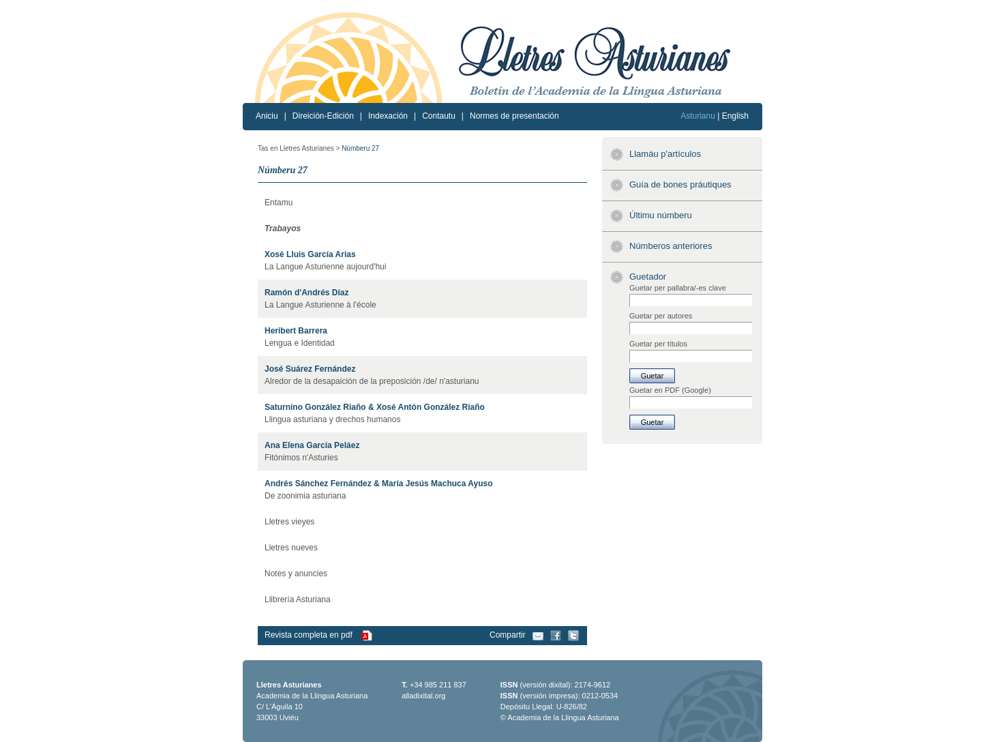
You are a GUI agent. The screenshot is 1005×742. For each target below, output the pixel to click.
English (735, 116)
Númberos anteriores (670, 246)
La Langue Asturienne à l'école (320, 305)
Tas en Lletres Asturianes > (299, 148)
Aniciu (267, 116)
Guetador (647, 276)
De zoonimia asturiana (305, 496)
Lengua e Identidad (300, 343)
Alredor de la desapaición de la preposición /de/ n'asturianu (372, 381)
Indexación (388, 116)
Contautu (438, 116)
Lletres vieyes (289, 521)
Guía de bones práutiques (680, 184)
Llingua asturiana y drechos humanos (332, 419)
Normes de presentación (514, 116)
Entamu (278, 202)
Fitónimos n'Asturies (301, 457)
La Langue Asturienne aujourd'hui (325, 266)
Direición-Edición (323, 116)
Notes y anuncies (296, 573)
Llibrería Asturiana (298, 599)
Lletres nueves (291, 547)
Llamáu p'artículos (665, 154)
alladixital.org (423, 696)
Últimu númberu (660, 215)
